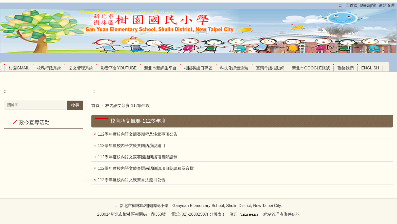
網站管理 (387, 5)
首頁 (95, 105)
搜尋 (75, 105)
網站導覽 (368, 5)
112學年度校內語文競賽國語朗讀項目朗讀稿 (137, 157)
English (370, 68)
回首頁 (352, 5)
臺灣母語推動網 (270, 68)
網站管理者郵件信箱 (281, 214)
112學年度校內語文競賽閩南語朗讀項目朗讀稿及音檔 (146, 168)
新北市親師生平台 (160, 68)
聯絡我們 (346, 68)
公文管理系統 (81, 68)
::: (340, 5)
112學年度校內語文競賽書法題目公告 (131, 180)
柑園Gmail (19, 68)
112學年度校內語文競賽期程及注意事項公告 (137, 134)
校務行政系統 (49, 68)
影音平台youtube (118, 68)
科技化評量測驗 (234, 68)
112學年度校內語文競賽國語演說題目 (131, 145)
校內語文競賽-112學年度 (127, 105)
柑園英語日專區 (198, 68)
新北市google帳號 (311, 68)
